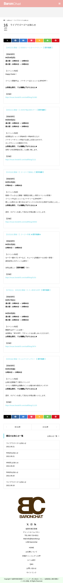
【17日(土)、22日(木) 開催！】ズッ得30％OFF (28, 290)
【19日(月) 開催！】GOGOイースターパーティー (29, 48)
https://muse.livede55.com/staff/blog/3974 (20, 346)
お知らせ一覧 (52, 436)
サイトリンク (31, 572)
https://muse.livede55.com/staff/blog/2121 (20, 160)
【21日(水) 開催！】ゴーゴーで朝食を (25, 172)
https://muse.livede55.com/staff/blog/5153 (20, 277)
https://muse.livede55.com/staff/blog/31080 (21, 97)
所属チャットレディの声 (31, 556)
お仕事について (31, 552)
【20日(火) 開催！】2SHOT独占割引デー (26, 110)
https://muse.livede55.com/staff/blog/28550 (21, 222)
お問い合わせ (31, 568)
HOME (31, 548)
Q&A (31, 564)
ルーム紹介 (31, 560)
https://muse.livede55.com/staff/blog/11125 (21, 405)
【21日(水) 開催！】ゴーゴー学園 (23, 234)
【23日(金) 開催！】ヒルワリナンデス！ (25, 359)
